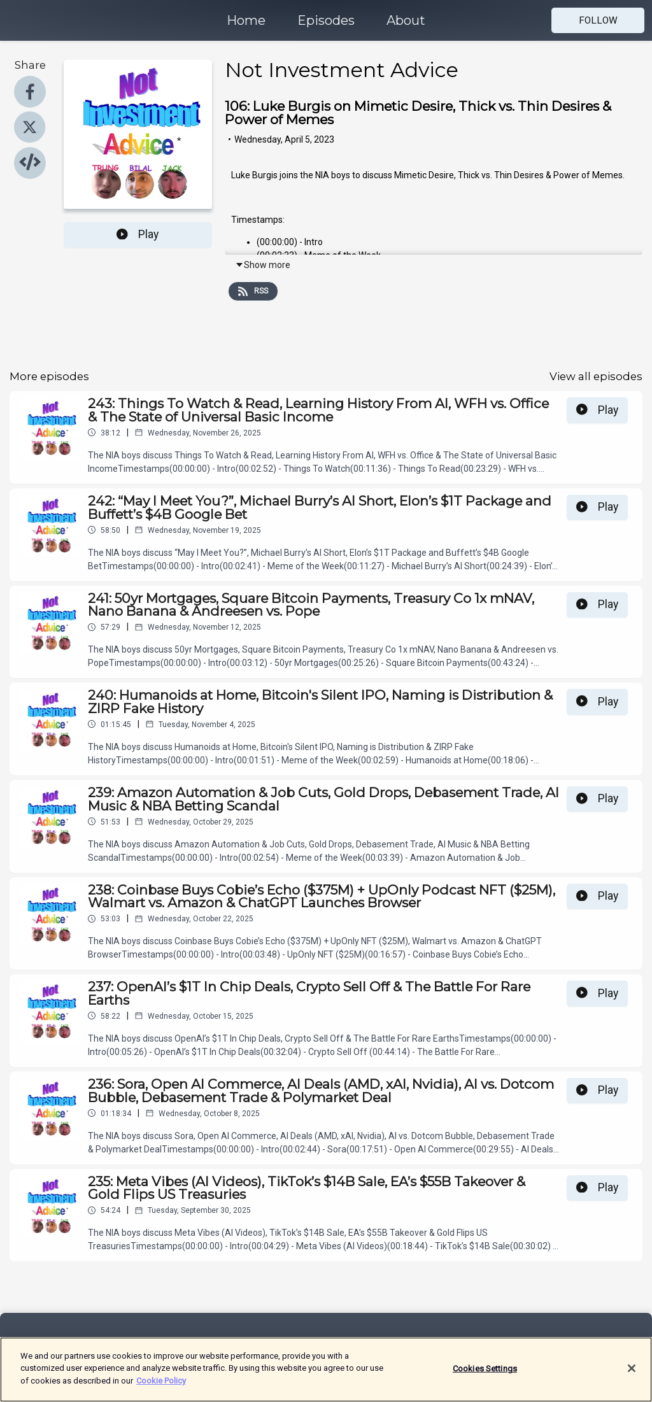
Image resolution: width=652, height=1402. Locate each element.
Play (138, 234)
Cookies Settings (485, 1373)
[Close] (632, 1373)
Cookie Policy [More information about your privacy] (161, 1386)
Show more (262, 265)
